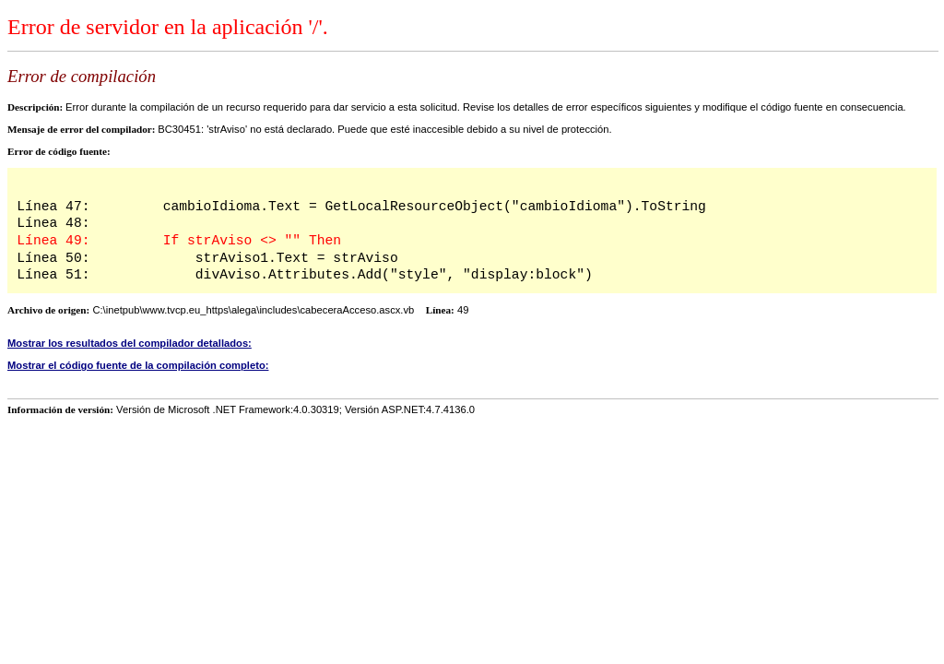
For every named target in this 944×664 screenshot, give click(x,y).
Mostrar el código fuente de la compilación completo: (137, 365)
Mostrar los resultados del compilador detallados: (129, 343)
